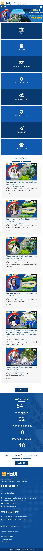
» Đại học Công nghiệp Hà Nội (9, 531)
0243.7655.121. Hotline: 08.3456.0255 (13, 501)
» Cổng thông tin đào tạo (8, 534)
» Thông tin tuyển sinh (7, 542)
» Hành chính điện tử (6, 539)
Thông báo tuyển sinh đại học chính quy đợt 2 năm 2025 (21, 257)
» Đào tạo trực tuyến (7, 536)
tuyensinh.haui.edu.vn (8, 506)
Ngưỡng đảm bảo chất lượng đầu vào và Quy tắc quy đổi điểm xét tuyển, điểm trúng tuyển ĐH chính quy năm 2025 (21, 333)
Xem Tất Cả (21, 390)
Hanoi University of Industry (26, 549)
